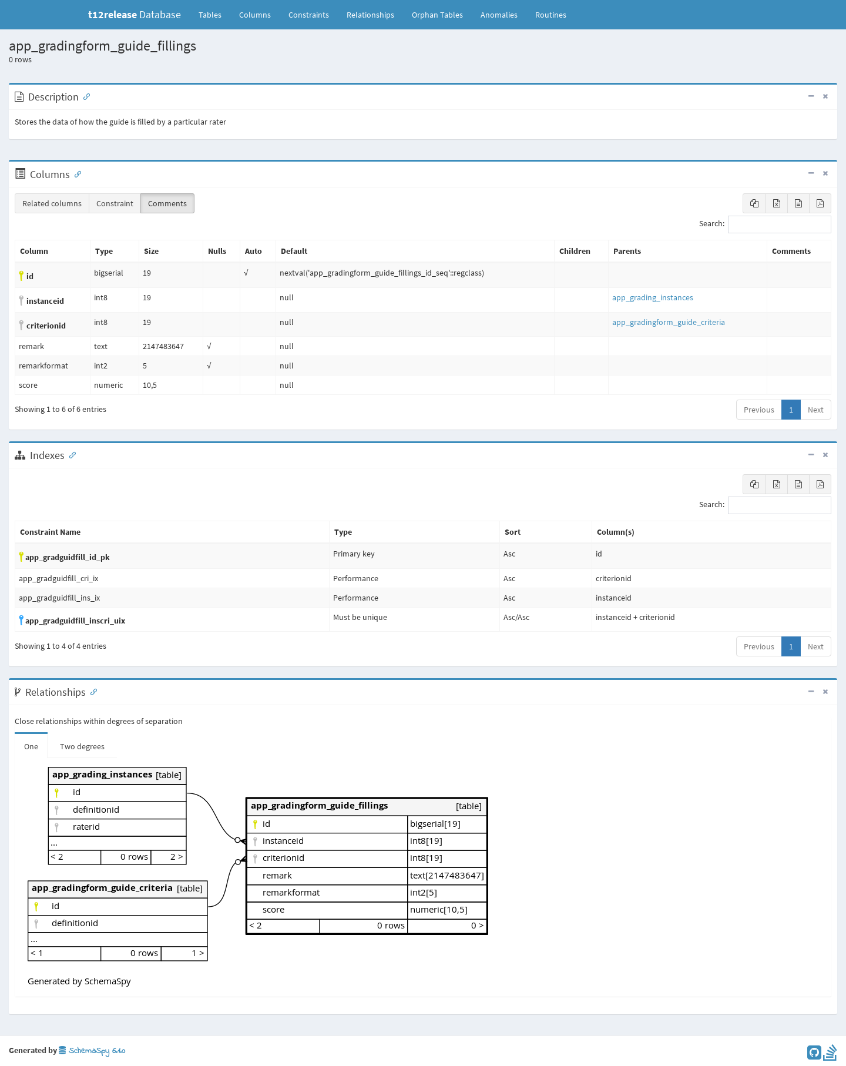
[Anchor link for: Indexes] (70, 454)
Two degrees (82, 746)
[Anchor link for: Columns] (75, 173)
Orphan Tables (437, 14)
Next (816, 409)
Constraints (308, 14)
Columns (255, 14)
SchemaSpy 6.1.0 (92, 1051)
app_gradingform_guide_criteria (668, 322)
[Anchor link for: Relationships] (91, 691)
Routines (550, 14)
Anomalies (499, 14)
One (31, 746)
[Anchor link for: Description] (84, 95)
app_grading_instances (652, 297)
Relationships (370, 14)
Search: (765, 224)
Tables (214, 14)
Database (134, 14)
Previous (759, 409)
